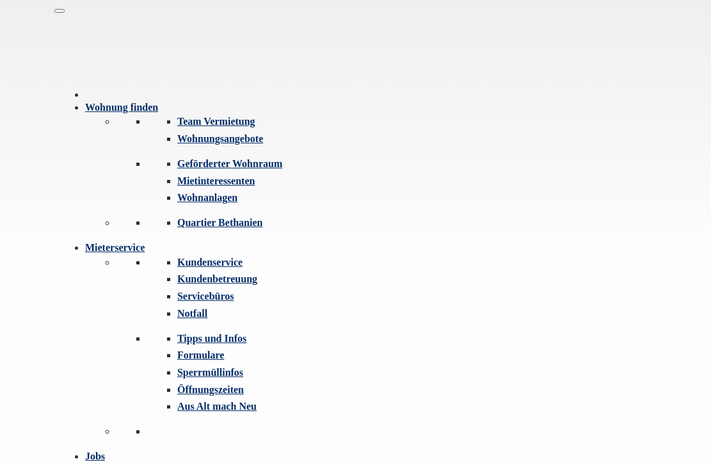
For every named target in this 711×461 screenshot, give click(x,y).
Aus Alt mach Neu (217, 406)
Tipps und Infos (211, 338)
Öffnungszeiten (210, 389)
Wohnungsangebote (220, 138)
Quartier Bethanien (219, 222)
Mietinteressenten (216, 180)
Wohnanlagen (207, 197)
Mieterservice (115, 247)
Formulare (200, 355)
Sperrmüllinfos (210, 372)
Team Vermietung (216, 121)
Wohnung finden (121, 107)
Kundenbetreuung (217, 278)
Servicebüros (205, 296)
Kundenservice (210, 262)
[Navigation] (59, 11)
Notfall (192, 313)
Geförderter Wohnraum (229, 163)
